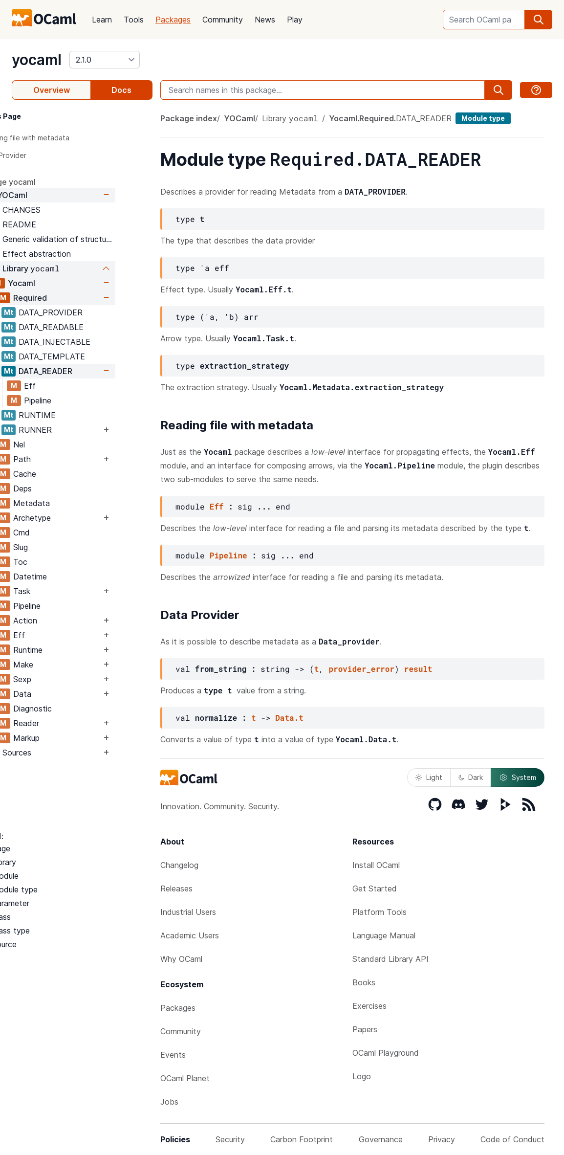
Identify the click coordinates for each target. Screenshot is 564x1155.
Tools (134, 19)
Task (58, 591)
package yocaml (42, 182)
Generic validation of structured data (96, 239)
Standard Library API (390, 959)
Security (230, 1139)
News (265, 19)
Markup (63, 738)
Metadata (68, 503)
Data (59, 694)
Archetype (69, 518)
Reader (63, 723)
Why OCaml (181, 959)
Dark (470, 777)
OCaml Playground (385, 1053)
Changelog (179, 865)
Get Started (374, 888)
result (418, 669)
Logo (361, 1076)
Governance (381, 1139)
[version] (104, 59)
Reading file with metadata (62, 137)
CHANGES (59, 210)
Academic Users (189, 935)
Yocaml (58, 283)
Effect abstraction (74, 254)
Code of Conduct (512, 1139)
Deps (59, 488)
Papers (364, 1029)
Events (173, 1055)
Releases (176, 888)
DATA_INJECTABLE (92, 342)
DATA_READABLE (88, 327)
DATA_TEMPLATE (89, 356)
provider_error (361, 669)
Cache (61, 474)
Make (60, 664)
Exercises (369, 1006)
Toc (57, 562)
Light (428, 777)
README (56, 224)
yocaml (37, 59)
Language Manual (383, 935)
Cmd (58, 532)
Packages (173, 19)
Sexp (59, 679)
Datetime (67, 576)
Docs (121, 90)
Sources (54, 752)
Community (222, 19)
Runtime (65, 650)
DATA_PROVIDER (88, 312)
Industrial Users (188, 912)
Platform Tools (379, 912)
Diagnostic (69, 708)
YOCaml (49, 195)
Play (295, 19)
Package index (188, 118)
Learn (102, 19)
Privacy (441, 1139)
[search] (538, 19)
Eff (67, 386)
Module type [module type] (483, 118)
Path (59, 459)
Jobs (169, 1102)
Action (62, 620)
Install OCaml (376, 865)
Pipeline (74, 400)
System (517, 777)
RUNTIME (74, 415)
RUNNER (72, 430)
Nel (56, 444)
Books (363, 982)
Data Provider (41, 155)
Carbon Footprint (301, 1139)
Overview (51, 90)
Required (67, 298)
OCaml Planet (185, 1078)
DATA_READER (82, 371)
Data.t (289, 717)
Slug (57, 547)
